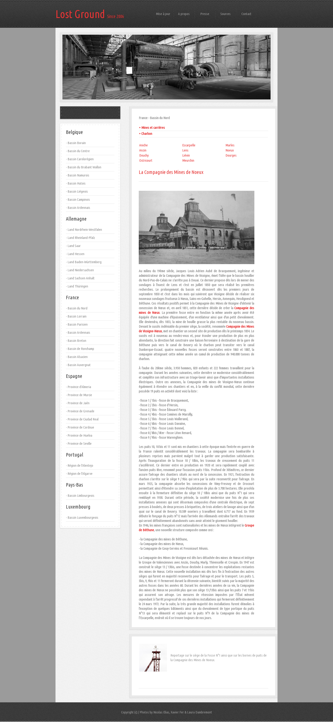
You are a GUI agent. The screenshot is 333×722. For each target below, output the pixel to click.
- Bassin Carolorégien (80, 159)
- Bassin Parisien (77, 324)
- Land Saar (73, 246)
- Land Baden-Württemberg (84, 262)
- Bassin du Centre (78, 151)
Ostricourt (145, 160)
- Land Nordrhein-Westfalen (84, 229)
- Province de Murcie (79, 395)
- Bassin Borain (76, 143)
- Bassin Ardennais (78, 208)
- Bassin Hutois (76, 183)
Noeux (229, 150)
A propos (184, 14)
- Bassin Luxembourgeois (82, 517)
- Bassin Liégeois (77, 191)
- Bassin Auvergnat (78, 365)
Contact (246, 14)
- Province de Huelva (79, 435)
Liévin (186, 155)
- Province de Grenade (80, 411)
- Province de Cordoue (80, 427)
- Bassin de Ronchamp (80, 349)
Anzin (142, 150)
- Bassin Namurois (77, 175)
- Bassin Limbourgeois (80, 495)
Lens (185, 150)
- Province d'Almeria (78, 387)
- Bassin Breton (76, 340)
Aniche (143, 145)
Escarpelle (188, 145)
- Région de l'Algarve (79, 473)
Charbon (146, 134)
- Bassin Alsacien (77, 357)
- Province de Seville (79, 443)
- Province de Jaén (77, 403)
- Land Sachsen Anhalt (80, 278)
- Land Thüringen (77, 286)
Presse (204, 14)
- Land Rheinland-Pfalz (80, 238)
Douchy (144, 155)
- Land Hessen (75, 254)
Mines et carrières (153, 128)
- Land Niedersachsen (80, 270)
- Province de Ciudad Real (82, 419)
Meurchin (188, 160)
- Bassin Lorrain (76, 316)
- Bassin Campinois (78, 199)
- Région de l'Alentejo (79, 465)
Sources (225, 14)
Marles (229, 145)
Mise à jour (163, 14)
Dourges (231, 155)
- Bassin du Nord (76, 308)
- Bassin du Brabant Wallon (83, 167)
